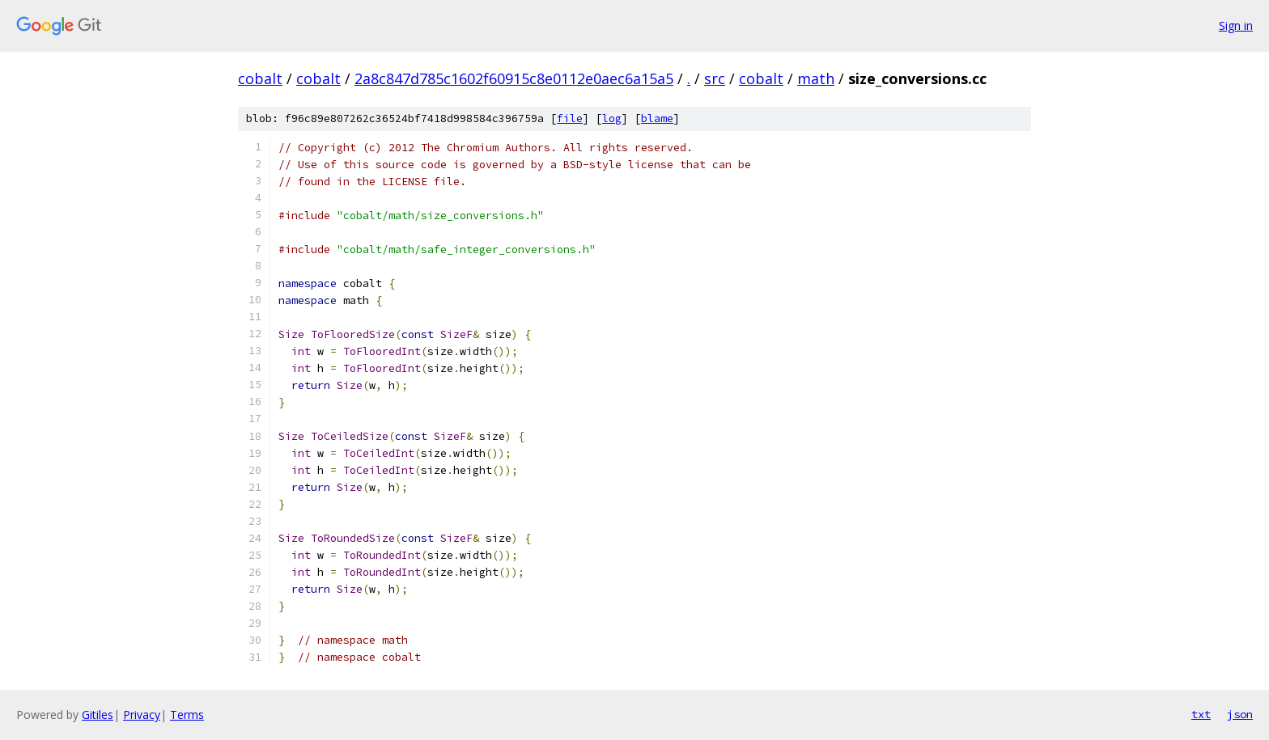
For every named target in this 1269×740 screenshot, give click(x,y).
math (815, 78)
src (714, 78)
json (1240, 714)
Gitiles (97, 714)
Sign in (1236, 25)
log (612, 118)
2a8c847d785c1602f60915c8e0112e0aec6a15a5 (513, 78)
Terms (187, 714)
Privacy (141, 714)
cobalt (260, 78)
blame (657, 118)
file (570, 118)
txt (1201, 714)
